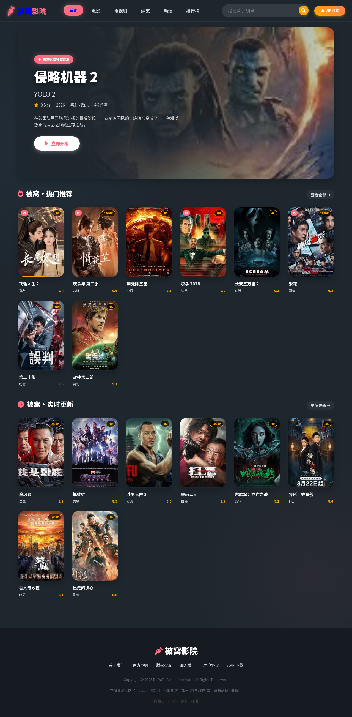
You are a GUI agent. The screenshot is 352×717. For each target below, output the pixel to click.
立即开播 (57, 143)
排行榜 (192, 10)
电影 (96, 10)
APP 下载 (235, 665)
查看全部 (320, 194)
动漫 (168, 10)
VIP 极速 (329, 10)
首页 (73, 10)
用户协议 (211, 665)
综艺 (145, 10)
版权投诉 (164, 665)
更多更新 (320, 405)
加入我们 (187, 665)
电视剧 (120, 10)
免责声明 (140, 665)
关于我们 (116, 665)
